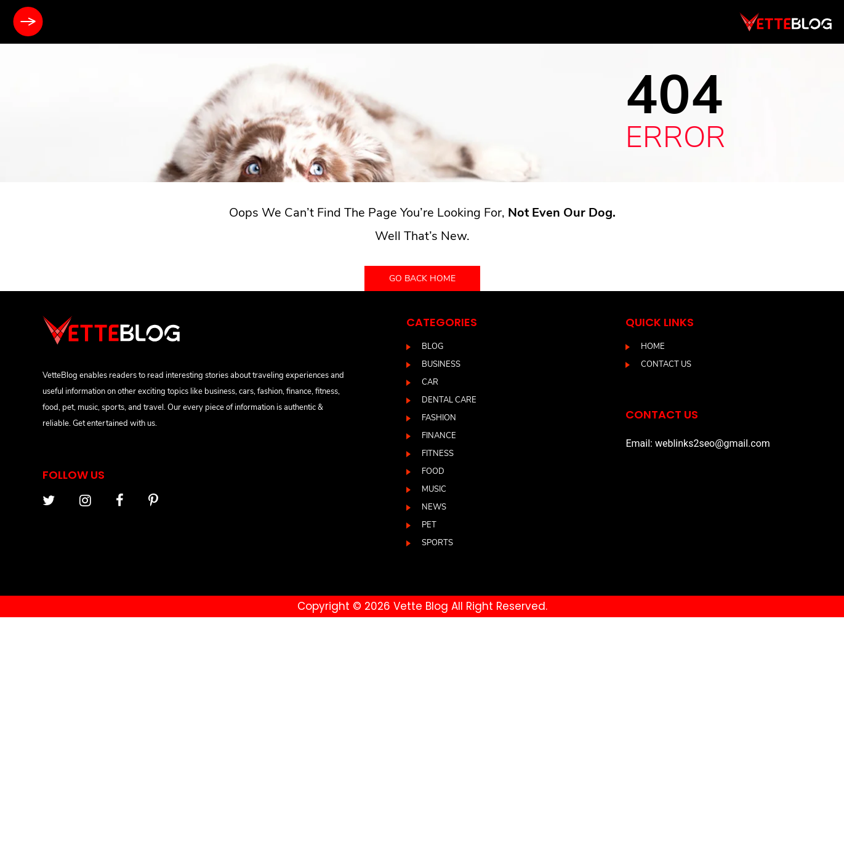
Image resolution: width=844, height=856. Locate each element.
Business (441, 364)
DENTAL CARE (449, 400)
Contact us (666, 364)
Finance (439, 435)
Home (653, 346)
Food (433, 471)
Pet (429, 524)
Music (434, 489)
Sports (437, 542)
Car (430, 382)
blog (432, 346)
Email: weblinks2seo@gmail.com (697, 443)
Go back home (422, 278)
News (434, 507)
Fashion (439, 417)
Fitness (438, 453)
